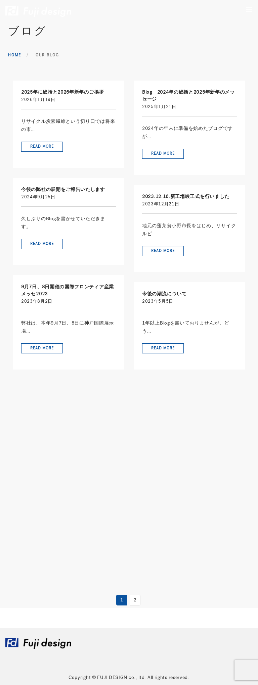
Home (14, 55)
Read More (42, 146)
